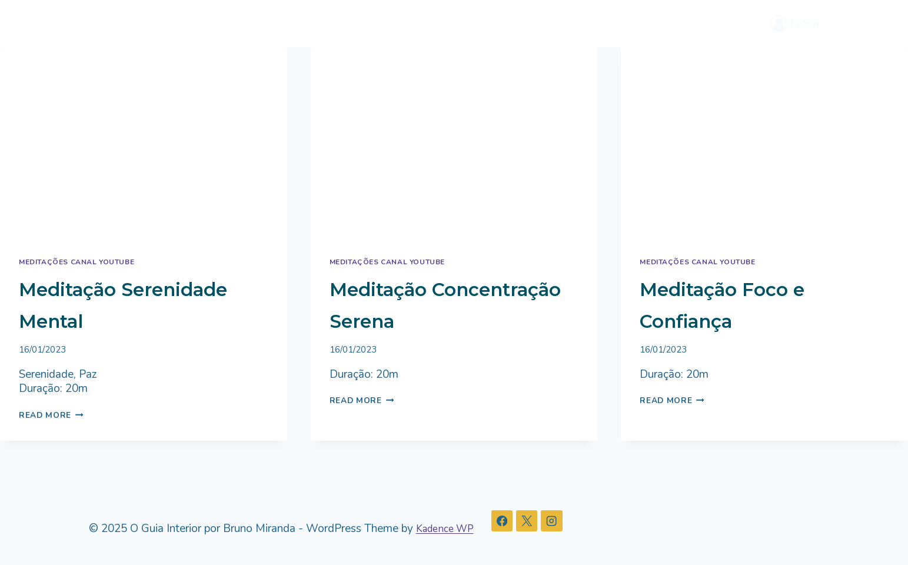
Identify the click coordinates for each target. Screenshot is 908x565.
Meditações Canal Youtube (84, 262)
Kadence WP (448, 528)
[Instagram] (561, 521)
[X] (535, 521)
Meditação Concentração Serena (418, 319)
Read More (54, 415)
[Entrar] (795, 23)
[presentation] (143, 142)
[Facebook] (509, 521)
